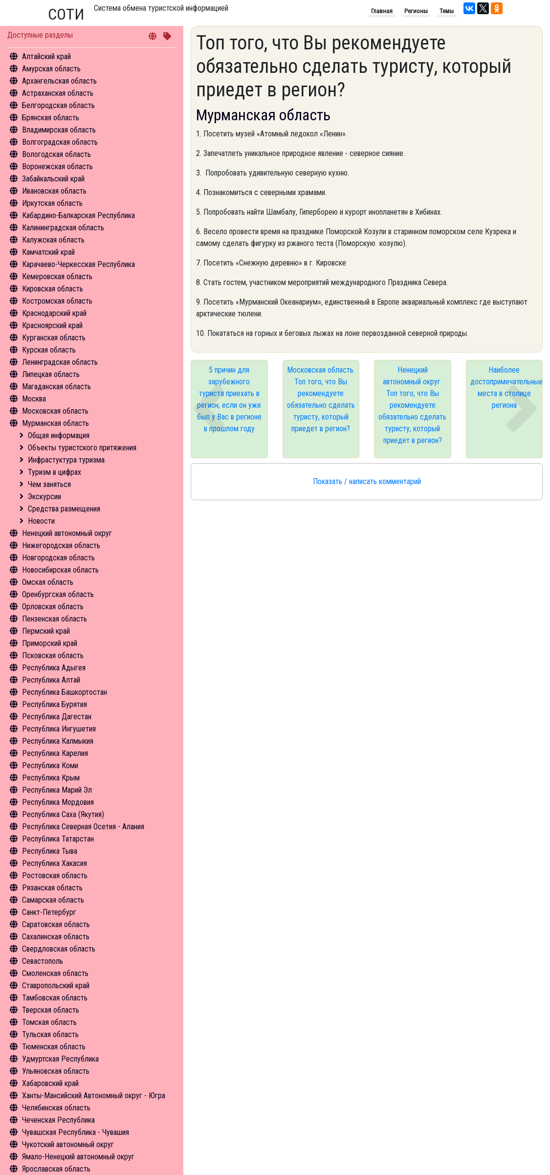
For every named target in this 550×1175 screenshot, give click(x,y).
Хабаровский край (50, 1083)
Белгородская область (58, 105)
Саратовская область (56, 924)
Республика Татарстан (58, 838)
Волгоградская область (60, 142)
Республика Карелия (55, 753)
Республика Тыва (49, 851)
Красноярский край (52, 325)
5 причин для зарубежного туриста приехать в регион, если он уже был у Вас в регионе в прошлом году (229, 399)
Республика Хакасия (54, 863)
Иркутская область (52, 203)
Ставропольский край (55, 985)
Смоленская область (55, 973)
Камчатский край (48, 252)
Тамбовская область (55, 997)
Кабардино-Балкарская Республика (78, 215)
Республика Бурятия (54, 704)
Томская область (49, 1022)
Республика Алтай (51, 680)
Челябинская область (56, 1107)
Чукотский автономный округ (68, 1144)
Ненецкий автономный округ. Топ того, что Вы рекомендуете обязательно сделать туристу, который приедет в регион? (412, 405)
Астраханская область (57, 93)
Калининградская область (63, 227)
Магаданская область (56, 386)
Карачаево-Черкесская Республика (78, 264)
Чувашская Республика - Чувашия (75, 1132)
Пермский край (46, 631)
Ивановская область (54, 191)
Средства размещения (64, 508)
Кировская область (52, 288)
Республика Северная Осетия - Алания (83, 826)
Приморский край (49, 643)
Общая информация (58, 435)
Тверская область (50, 1010)
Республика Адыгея (54, 667)
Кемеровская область (57, 276)
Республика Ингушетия (59, 728)
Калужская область (53, 239)
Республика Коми (50, 765)
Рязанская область (52, 887)
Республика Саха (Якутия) (63, 814)
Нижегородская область (61, 545)
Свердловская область (58, 948)
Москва (34, 398)
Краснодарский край (54, 313)
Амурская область (51, 68)
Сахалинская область (55, 936)
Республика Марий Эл (57, 790)
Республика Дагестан (56, 716)
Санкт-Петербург (49, 912)
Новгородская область (58, 557)
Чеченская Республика (58, 1120)
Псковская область (53, 655)
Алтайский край (46, 56)
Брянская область (50, 117)
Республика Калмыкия (57, 741)
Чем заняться (49, 484)
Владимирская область (59, 129)
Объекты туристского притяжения (82, 447)
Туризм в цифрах (54, 472)
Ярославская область (56, 1169)
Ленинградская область (60, 362)
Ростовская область (55, 875)
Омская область (47, 582)
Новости (41, 521)
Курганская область (54, 337)
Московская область (55, 411)
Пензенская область (54, 618)
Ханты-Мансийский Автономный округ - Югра (93, 1095)
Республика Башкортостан (64, 692)
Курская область (49, 350)
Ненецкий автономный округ (67, 533)
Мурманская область (55, 423)
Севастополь (42, 961)
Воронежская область (57, 166)
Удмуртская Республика (60, 1059)
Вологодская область (56, 154)
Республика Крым (51, 777)
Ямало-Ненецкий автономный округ (78, 1156)
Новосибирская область (60, 570)
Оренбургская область (58, 594)
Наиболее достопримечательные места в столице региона (506, 387)
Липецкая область (51, 374)
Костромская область (57, 301)
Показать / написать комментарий (367, 481)
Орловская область (53, 606)
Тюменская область (54, 1046)
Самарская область (53, 900)
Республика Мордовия (58, 802)
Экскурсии (44, 496)
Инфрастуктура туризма (66, 460)
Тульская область (50, 1034)
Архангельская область (59, 81)
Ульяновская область (55, 1071)
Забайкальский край (53, 178)
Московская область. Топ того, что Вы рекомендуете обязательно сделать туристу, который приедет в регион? (321, 399)
